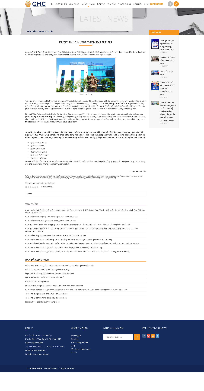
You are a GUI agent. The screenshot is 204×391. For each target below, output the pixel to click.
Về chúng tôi (76, 354)
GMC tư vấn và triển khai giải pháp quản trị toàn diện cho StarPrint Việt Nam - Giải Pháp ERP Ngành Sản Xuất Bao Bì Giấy (76, 308)
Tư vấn (74, 371)
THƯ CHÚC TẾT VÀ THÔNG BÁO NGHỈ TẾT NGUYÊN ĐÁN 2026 (167, 88)
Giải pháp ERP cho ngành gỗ (37, 300)
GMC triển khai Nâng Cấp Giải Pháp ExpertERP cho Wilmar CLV (51, 235)
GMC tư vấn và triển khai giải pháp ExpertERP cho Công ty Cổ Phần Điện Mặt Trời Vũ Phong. (64, 266)
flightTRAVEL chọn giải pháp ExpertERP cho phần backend (49, 292)
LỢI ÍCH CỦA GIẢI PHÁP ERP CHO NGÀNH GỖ (44, 296)
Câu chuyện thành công (81, 368)
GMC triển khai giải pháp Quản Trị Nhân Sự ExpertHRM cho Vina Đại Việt (55, 254)
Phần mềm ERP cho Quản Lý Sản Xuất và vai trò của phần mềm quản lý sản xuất (59, 284)
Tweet (29, 212)
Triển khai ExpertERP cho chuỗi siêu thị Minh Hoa (46, 316)
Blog (73, 364)
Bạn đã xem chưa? (37, 278)
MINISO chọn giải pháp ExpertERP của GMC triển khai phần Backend (54, 304)
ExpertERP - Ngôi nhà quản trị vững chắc (42, 320)
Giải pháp (74, 4)
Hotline (153, 4)
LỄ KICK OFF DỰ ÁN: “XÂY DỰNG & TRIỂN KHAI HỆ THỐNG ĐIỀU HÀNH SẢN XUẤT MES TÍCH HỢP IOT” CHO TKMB (168, 111)
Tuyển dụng (124, 4)
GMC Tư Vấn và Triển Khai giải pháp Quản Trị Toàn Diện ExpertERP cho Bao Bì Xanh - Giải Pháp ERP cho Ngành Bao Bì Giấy (77, 243)
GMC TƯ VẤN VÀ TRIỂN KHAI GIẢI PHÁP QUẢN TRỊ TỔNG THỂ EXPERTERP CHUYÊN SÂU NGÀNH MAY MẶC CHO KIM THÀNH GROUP (82, 262)
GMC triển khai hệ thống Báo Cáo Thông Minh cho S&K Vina (50, 239)
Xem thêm (31, 222)
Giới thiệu (61, 4)
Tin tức (112, 4)
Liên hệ (137, 4)
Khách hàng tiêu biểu (79, 361)
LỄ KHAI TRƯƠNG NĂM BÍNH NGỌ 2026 (168, 60)
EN (176, 4)
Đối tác (101, 4)
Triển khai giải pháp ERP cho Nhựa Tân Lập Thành (46, 312)
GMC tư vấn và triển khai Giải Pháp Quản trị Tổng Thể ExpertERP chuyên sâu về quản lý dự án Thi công (68, 258)
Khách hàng (88, 5)
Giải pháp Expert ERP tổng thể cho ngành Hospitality (47, 288)
